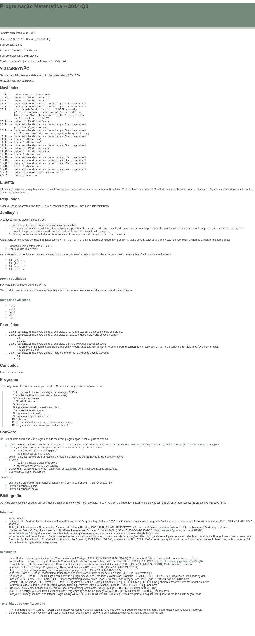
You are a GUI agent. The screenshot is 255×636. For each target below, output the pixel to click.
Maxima (13, 462)
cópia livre (148, 631)
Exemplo (14, 501)
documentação (115, 475)
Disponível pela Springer (167, 549)
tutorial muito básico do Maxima (128, 462)
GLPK (12, 465)
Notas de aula (16, 537)
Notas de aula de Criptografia (25, 552)
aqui (149, 592)
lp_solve (13, 478)
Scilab (12, 475)
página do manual (79, 487)
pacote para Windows (37, 472)
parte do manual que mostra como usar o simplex (191, 462)
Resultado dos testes (12, 390)
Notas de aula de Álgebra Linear (27, 555)
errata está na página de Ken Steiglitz (181, 580)
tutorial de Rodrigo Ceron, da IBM (83, 465)
